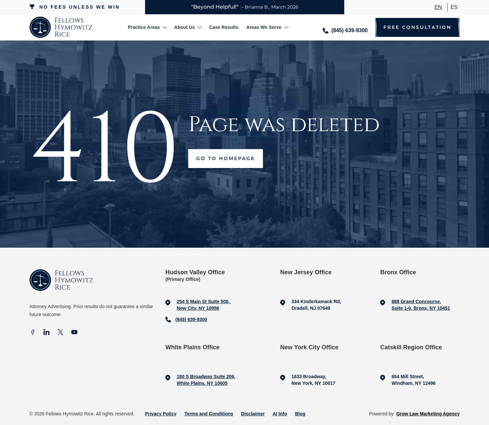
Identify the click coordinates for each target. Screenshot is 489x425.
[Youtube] (74, 333)
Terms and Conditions (209, 413)
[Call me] (345, 27)
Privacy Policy (161, 413)
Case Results (223, 27)
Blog (300, 413)
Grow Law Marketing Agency (428, 413)
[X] (60, 333)
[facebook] (33, 333)
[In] (46, 333)
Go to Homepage (225, 158)
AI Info (280, 413)
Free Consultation (417, 27)
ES (453, 7)
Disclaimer (253, 413)
